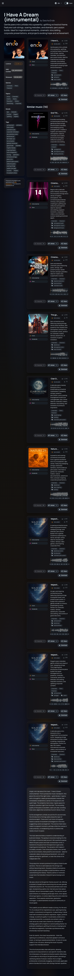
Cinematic (9, 86)
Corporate (18, 103)
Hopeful (16, 116)
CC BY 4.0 (18, 64)
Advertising (10, 103)
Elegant (15, 114)
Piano (16, 86)
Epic (8, 112)
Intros (8, 96)
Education (9, 101)
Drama (14, 99)
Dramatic (13, 112)
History (17, 101)
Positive (9, 114)
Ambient (53, 147)
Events (9, 99)
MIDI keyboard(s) (11, 183)
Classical (9, 88)
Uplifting (9, 116)
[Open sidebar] (3, 3)
